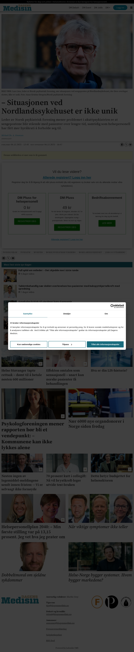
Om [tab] (106, 314)
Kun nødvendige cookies (28, 344)
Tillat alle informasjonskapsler (105, 344)
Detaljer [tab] (67, 314)
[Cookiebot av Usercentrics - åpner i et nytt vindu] (112, 306)
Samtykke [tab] (27, 314)
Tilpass (67, 344)
